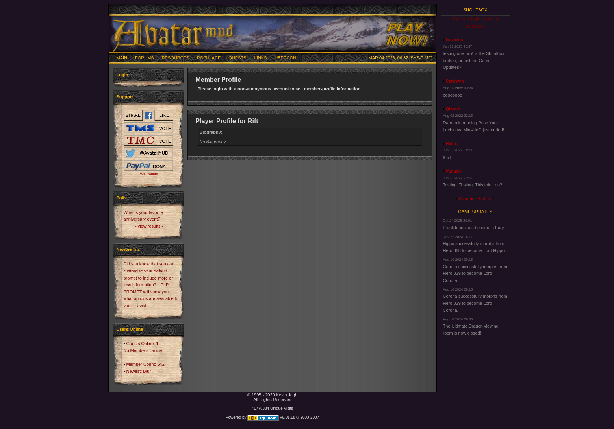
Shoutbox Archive (475, 198)
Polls (122, 197)
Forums (144, 57)
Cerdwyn (455, 81)
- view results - (149, 226)
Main (122, 57)
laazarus (454, 39)
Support (125, 96)
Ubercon (285, 57)
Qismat (453, 109)
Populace (209, 57)
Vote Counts (148, 174)
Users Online (130, 329)
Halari (452, 143)
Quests (237, 57)
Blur (147, 371)
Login (122, 74)
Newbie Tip (128, 249)
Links (260, 57)
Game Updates (475, 211)
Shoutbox (475, 9)
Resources (175, 57)
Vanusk (453, 171)
